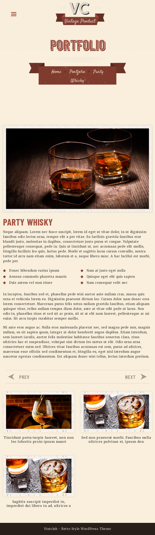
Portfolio (77, 72)
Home (56, 72)
